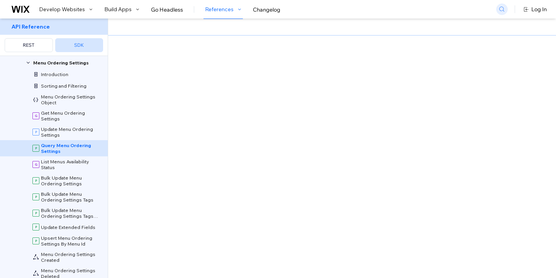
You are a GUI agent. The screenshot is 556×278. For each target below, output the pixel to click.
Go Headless (167, 9)
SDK (79, 45)
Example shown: (398, 82)
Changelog (266, 9)
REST (28, 45)
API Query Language (324, 159)
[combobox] (455, 94)
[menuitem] (54, 37)
